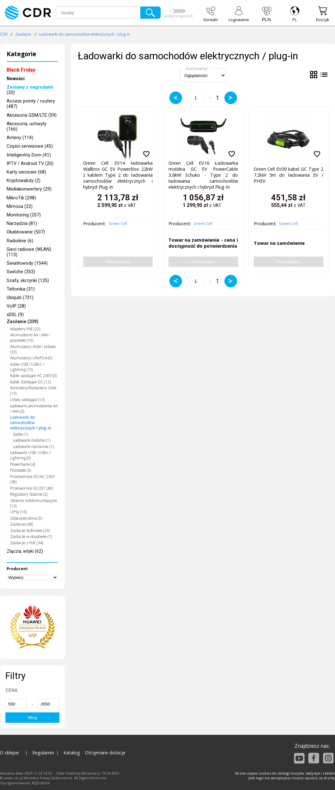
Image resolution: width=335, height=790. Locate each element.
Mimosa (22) (20, 206)
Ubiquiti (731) (20, 297)
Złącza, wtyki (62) (25, 551)
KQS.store (41, 783)
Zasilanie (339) (23, 322)
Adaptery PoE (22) (25, 329)
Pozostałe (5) (20, 470)
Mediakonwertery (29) (29, 189)
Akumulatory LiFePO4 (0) (31, 358)
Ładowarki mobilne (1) (31, 440)
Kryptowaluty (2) (23, 180)
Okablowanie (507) (26, 232)
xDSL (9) (15, 314)
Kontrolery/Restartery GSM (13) (33, 390)
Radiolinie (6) (20, 241)
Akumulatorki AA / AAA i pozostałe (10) (30, 337)
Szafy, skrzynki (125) (28, 280)
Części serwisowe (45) (30, 146)
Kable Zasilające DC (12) (30, 382)
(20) (30, 90)
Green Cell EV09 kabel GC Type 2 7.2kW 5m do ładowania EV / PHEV (288, 175)
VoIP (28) (16, 306)
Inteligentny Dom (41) (29, 155)
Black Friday (21, 70)
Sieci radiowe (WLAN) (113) (29, 252)
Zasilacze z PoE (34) (26, 542)
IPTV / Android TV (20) (30, 163)
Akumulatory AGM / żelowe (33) (33, 349)
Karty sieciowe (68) (26, 172)
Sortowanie (197, 68)
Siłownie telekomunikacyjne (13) (33, 503)
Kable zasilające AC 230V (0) (33, 375)
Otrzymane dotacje (105, 753)
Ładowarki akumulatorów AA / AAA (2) (34, 408)
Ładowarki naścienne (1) (33, 446)
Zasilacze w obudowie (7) (31, 536)
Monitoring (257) (24, 215)
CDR (4, 34)
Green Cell (117, 223)
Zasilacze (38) (21, 524)
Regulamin (43, 753)
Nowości (16, 78)
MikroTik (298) (21, 198)
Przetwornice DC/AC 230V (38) (32, 479)
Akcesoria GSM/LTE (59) (32, 115)
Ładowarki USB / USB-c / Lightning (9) (30, 455)
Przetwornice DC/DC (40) (31, 488)
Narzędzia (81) (22, 223)
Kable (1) (20, 434)
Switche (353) (21, 271)
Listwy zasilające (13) (27, 399)
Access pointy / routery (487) (31, 103)
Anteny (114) (20, 137)
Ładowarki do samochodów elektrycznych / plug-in (84, 34)
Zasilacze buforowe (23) (30, 530)
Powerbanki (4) (22, 464)
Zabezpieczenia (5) (26, 518)
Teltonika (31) (21, 289)
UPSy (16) (18, 512)
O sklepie (9, 753)
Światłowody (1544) (27, 263)
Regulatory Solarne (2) (28, 494)
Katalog (72, 753)
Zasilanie (23, 34)
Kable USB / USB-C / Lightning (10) (27, 367)
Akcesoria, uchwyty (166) (26, 126)
